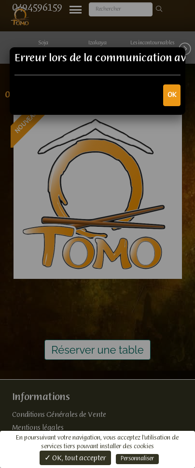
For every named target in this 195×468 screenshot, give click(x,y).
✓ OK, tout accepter (75, 458)
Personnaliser (137, 459)
